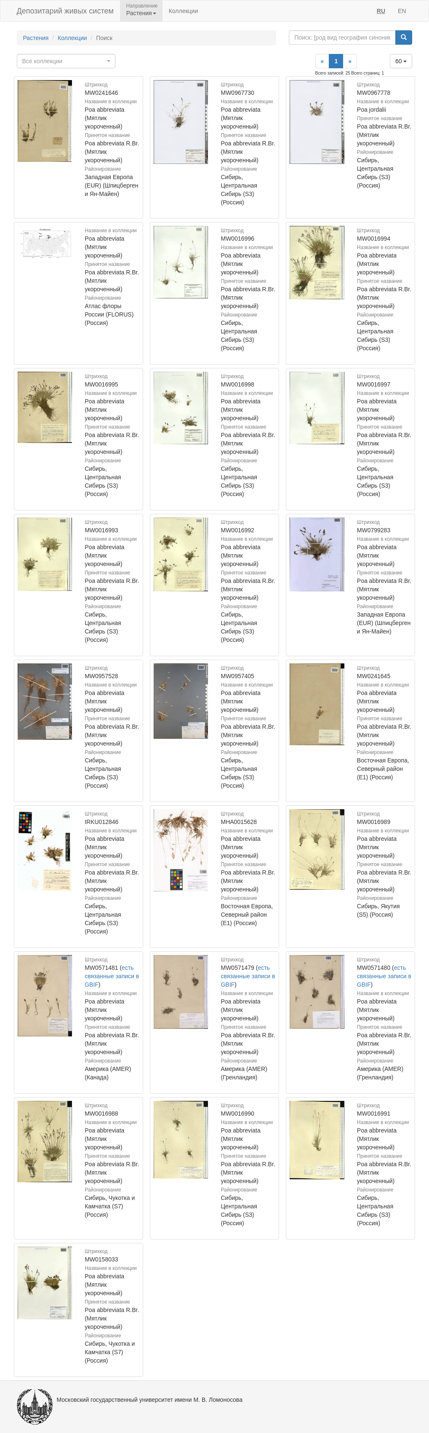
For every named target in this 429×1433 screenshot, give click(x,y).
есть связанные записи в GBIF (112, 976)
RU (381, 11)
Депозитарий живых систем (65, 11)
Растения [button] (141, 13)
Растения (36, 38)
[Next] (350, 61)
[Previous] (322, 61)
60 (401, 61)
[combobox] (66, 61)
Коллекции (183, 11)
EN (402, 11)
